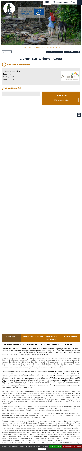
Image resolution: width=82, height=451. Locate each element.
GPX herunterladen (61, 100)
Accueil (24, 47)
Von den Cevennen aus (52, 47)
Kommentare (70, 337)
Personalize (42, 448)
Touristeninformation (32, 337)
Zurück (8, 52)
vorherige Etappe (55, 52)
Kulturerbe (11, 337)
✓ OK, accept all (55, 446)
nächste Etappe (71, 52)
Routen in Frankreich (35, 47)
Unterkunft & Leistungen (51, 338)
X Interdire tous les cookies (72, 446)
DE (74, 2)
